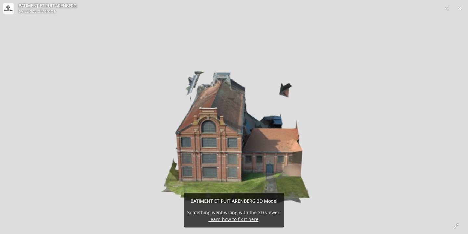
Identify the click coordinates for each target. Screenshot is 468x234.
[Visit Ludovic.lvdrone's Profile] (8, 8)
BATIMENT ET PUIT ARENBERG (47, 6)
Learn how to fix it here (233, 219)
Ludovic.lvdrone (40, 11)
